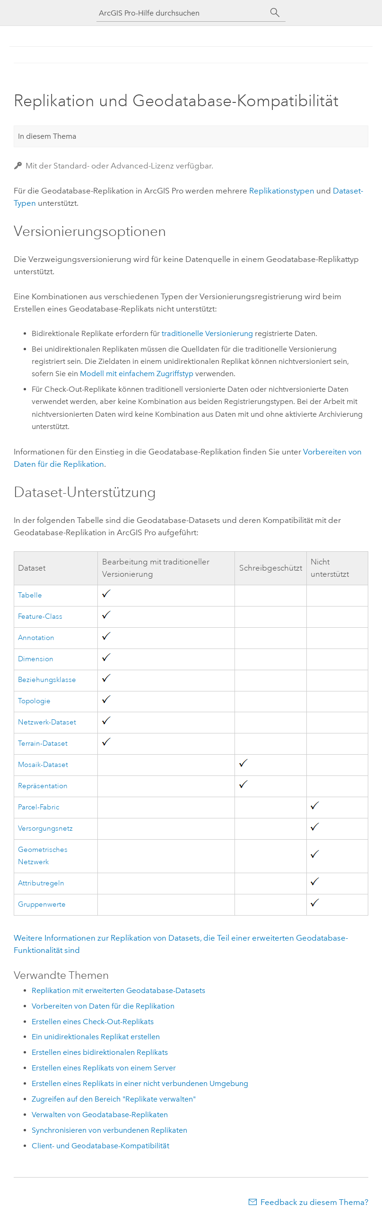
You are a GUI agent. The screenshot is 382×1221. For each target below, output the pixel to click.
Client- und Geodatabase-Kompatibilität (100, 1145)
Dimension (35, 659)
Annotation (36, 637)
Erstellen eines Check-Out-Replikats (93, 1021)
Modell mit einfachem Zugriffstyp (136, 373)
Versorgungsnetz (45, 828)
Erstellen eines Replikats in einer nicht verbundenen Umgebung (140, 1083)
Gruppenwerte (42, 904)
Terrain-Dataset (43, 743)
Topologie (34, 701)
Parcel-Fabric (38, 807)
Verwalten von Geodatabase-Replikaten (100, 1114)
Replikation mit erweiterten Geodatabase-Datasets (118, 990)
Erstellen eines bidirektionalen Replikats (100, 1052)
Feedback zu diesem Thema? (314, 1202)
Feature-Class (40, 616)
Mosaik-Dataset (43, 764)
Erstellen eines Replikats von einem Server (104, 1067)
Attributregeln (41, 883)
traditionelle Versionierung (207, 333)
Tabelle (30, 595)
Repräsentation (43, 786)
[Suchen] (275, 12)
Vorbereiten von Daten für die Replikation (103, 1006)
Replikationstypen (281, 190)
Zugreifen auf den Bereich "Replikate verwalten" (114, 1099)
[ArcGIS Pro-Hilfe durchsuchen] (181, 13)
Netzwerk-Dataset (47, 722)
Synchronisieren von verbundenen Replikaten (109, 1130)
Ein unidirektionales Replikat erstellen (96, 1036)
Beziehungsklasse (47, 679)
